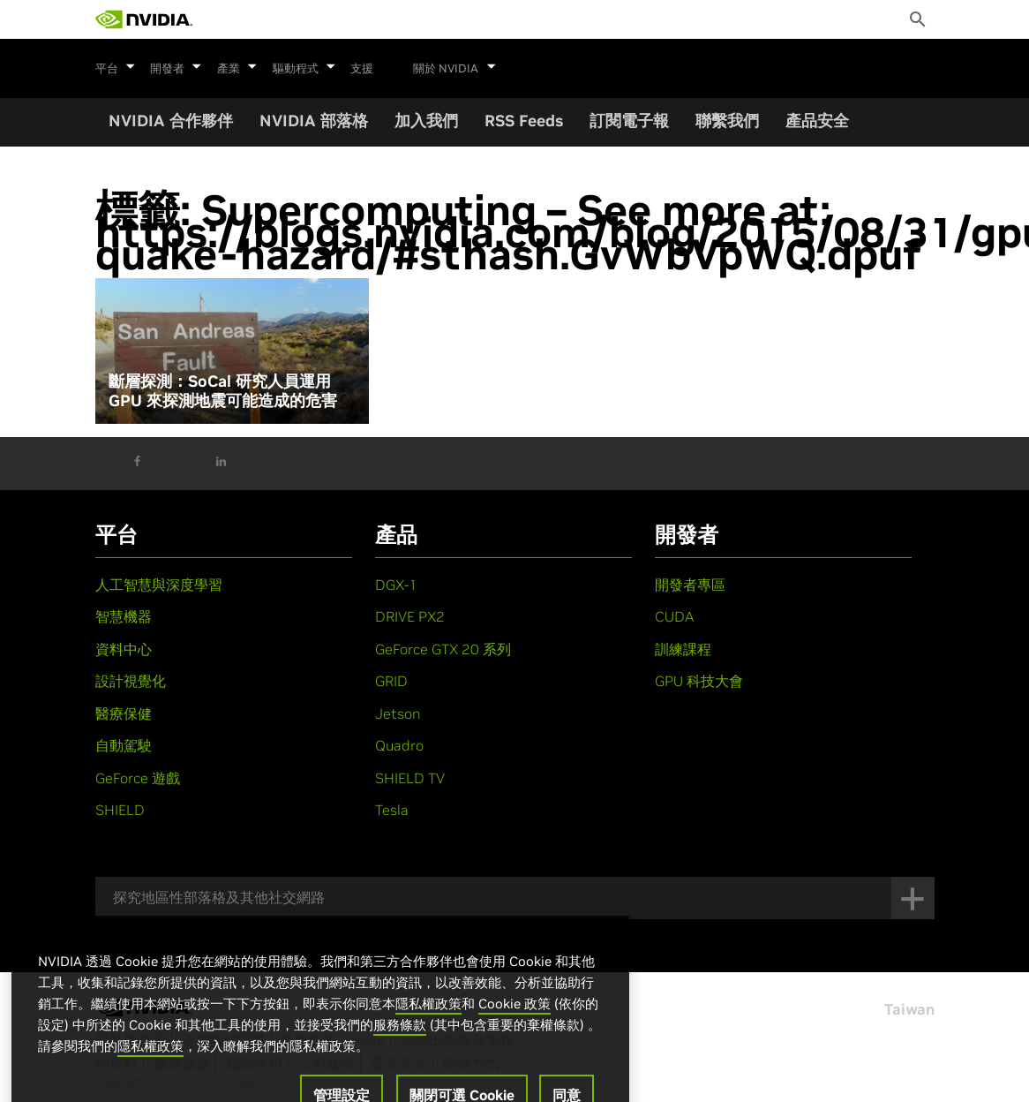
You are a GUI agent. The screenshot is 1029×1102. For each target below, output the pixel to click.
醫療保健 (123, 713)
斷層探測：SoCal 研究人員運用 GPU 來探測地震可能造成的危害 (223, 391)
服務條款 (399, 1051)
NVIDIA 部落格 (313, 120)
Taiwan (909, 1009)
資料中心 (123, 649)
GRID (391, 681)
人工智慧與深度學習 (158, 584)
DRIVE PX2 (410, 616)
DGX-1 (396, 584)
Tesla (392, 810)
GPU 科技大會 (699, 681)
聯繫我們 (727, 120)
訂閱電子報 (629, 120)
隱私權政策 (428, 1030)
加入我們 (426, 120)
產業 (234, 66)
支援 (356, 69)
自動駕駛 (123, 745)
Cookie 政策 (514, 1030)
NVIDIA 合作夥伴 (171, 120)
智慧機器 (123, 616)
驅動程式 (300, 66)
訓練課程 (683, 649)
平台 (115, 66)
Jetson (398, 713)
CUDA (674, 616)
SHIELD (120, 810)
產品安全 (817, 120)
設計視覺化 (130, 681)
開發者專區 (690, 584)
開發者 (175, 66)
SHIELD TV (410, 778)
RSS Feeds (523, 120)
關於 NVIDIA (449, 66)
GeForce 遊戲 (137, 778)
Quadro (399, 745)
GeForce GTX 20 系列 (443, 649)
